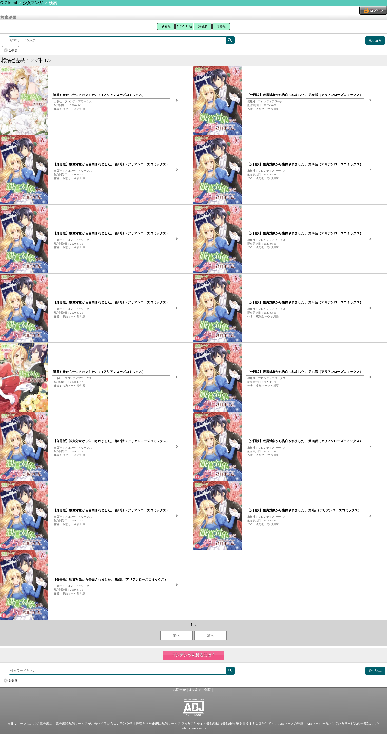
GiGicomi (8, 3)
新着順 (166, 26)
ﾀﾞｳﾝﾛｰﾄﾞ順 (184, 26)
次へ (210, 635)
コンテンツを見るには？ (193, 655)
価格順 (221, 26)
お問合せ (179, 690)
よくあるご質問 (200, 690)
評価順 (202, 26)
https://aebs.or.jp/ (195, 728)
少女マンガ (33, 3)
